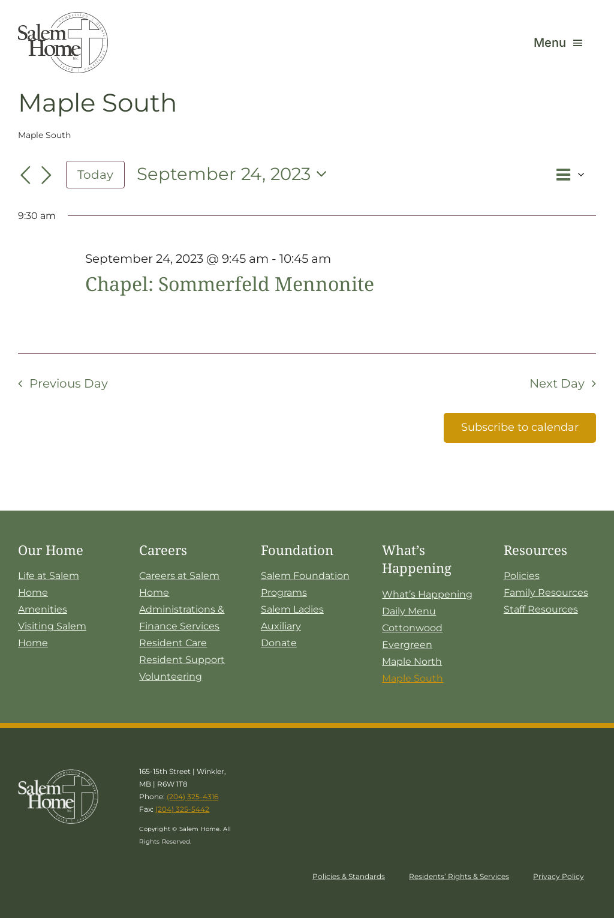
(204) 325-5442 (182, 809)
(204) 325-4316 (192, 796)
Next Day (557, 383)
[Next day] (47, 176)
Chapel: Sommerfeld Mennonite (229, 283)
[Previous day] (25, 176)
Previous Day (68, 383)
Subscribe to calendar (520, 427)
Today (95, 174)
